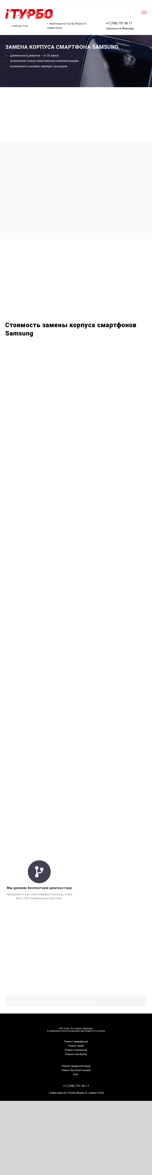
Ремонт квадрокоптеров (76, 1066)
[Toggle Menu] (144, 12)
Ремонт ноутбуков (76, 1054)
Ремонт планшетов (76, 1050)
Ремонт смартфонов (76, 1041)
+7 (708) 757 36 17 (119, 23)
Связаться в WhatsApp (120, 28)
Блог (76, 1074)
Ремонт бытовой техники (76, 1070)
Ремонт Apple (76, 1045)
